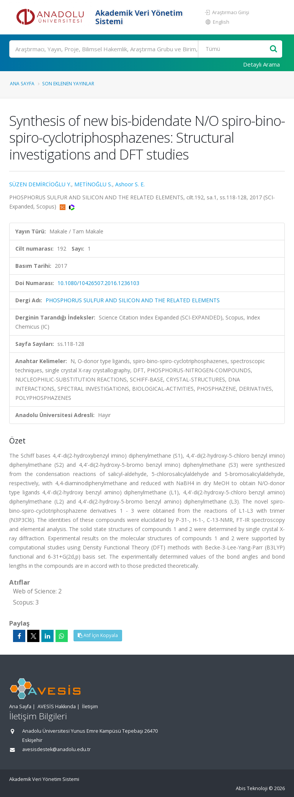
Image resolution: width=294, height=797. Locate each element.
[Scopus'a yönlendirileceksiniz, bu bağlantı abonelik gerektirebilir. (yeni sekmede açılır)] (63, 206)
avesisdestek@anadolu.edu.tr (56, 749)
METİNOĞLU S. (93, 184)
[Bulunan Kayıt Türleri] (234, 49)
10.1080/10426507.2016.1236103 (98, 283)
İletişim (90, 706)
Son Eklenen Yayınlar (68, 83)
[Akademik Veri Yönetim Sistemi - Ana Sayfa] (51, 17)
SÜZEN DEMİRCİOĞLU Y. (40, 184)
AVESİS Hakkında (57, 706)
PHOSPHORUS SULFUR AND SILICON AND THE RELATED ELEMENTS (133, 300)
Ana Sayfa (22, 83)
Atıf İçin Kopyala (98, 635)
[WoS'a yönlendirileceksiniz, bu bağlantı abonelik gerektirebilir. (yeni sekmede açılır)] (72, 206)
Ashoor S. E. (130, 184)
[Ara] (145, 49)
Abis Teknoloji (252, 788)
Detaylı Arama (261, 64)
